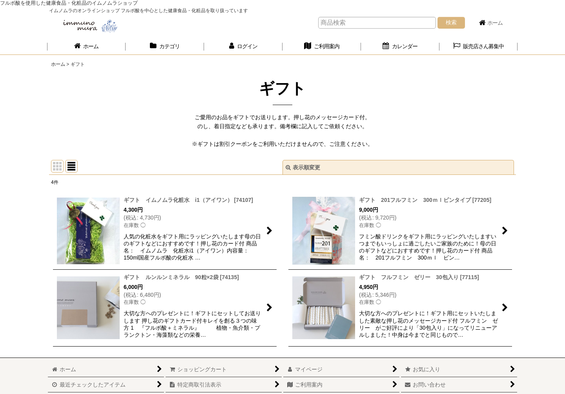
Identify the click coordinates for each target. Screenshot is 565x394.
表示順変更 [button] (303, 167)
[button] (478, 46)
